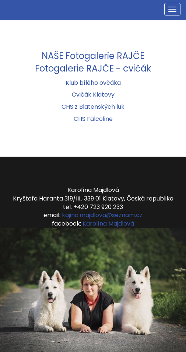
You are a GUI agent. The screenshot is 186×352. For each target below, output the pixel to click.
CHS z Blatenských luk (93, 106)
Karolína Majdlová (108, 223)
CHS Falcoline (93, 119)
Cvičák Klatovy (93, 94)
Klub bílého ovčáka (93, 83)
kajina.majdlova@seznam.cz (102, 215)
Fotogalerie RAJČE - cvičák (93, 68)
